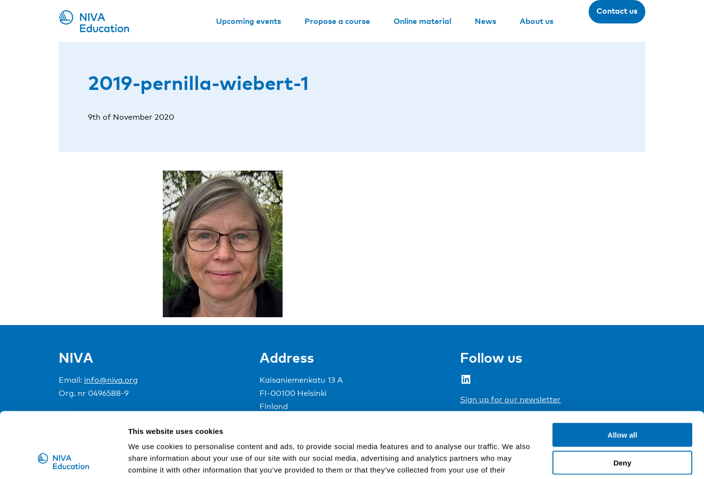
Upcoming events (248, 21)
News (485, 21)
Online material (422, 21)
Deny (623, 401)
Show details (513, 460)
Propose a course (337, 21)
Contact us (617, 11)
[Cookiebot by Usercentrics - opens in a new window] (63, 460)
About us (536, 21)
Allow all (623, 373)
